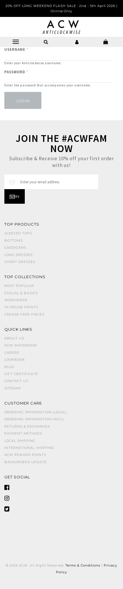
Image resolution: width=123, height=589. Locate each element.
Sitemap (12, 388)
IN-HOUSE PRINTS (21, 307)
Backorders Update (25, 462)
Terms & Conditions (82, 565)
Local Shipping (20, 441)
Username (16, 49)
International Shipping (29, 448)
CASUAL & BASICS (21, 293)
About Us (14, 338)
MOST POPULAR (19, 286)
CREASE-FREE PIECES (24, 314)
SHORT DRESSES (19, 262)
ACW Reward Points (25, 455)
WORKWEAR (15, 300)
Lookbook (14, 360)
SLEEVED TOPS (18, 233)
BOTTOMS (13, 240)
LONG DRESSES (18, 255)
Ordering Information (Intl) (34, 419)
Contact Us (16, 381)
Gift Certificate (21, 374)
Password (16, 71)
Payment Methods (23, 433)
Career (11, 353)
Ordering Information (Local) (35, 412)
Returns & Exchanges (27, 426)
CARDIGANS (15, 247)
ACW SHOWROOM (20, 345)
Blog (9, 367)
